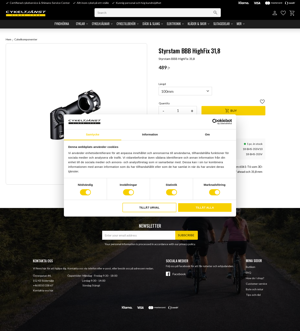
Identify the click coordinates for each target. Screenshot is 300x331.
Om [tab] (207, 134)
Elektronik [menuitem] (174, 23)
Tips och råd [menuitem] (253, 294)
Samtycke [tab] (92, 134)
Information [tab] (150, 134)
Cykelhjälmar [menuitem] (101, 23)
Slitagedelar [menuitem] (221, 23)
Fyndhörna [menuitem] (62, 23)
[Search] (215, 12)
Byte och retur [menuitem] (254, 289)
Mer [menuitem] (239, 23)
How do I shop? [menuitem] (255, 278)
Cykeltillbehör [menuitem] (126, 23)
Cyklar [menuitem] (80, 23)
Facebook (179, 274)
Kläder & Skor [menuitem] (197, 23)
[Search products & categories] (158, 12)
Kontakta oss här (43, 290)
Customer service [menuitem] (256, 283)
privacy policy (187, 244)
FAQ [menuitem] (248, 272)
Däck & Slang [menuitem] (151, 23)
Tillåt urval (149, 207)
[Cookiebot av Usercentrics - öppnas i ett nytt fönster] (215, 122)
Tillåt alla (205, 207)
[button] (283, 13)
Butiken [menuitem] (250, 266)
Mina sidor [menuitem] (254, 260)
